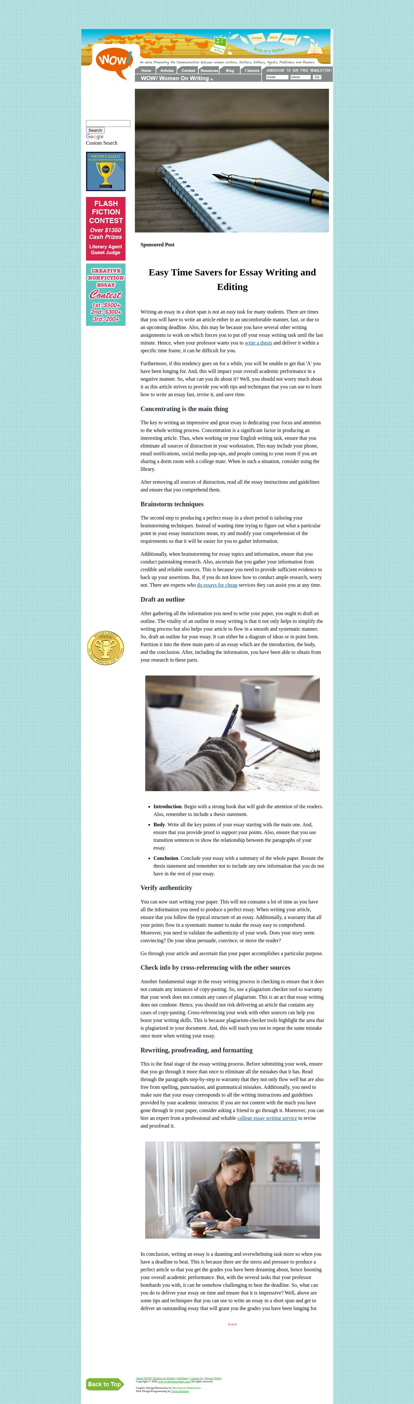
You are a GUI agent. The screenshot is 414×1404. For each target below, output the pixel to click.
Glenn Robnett (180, 1391)
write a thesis (258, 343)
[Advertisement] (207, 14)
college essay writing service (267, 1118)
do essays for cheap (217, 585)
